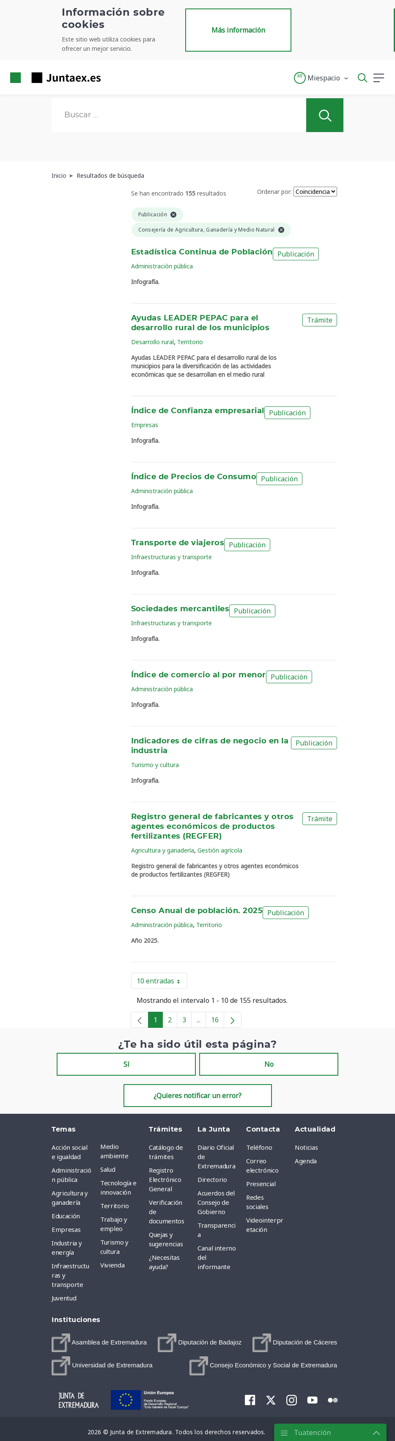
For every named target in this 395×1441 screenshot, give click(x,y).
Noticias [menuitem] (306, 1147)
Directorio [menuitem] (212, 1179)
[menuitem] (99, 1342)
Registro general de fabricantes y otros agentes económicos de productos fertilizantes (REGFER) (212, 826)
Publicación (295, 254)
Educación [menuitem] (66, 1216)
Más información (238, 30)
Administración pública (162, 266)
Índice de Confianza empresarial (197, 411)
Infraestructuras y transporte (171, 557)
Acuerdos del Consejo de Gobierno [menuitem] (216, 1202)
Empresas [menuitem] (66, 1229)
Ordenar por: (274, 192)
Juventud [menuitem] (64, 1298)
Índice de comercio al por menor (198, 675)
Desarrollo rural (152, 342)
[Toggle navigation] (112, 77)
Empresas (144, 425)
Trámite (319, 320)
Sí (126, 1064)
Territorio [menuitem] (114, 1205)
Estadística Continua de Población (202, 252)
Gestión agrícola (220, 850)
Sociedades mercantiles (180, 609)
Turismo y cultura (155, 765)
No (269, 1064)
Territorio (190, 342)
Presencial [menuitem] (261, 1183)
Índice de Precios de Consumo (194, 477)
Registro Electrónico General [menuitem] (165, 1179)
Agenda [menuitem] (306, 1161)
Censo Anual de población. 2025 (197, 911)
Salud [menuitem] (107, 1169)
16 (217, 1021)
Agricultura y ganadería (162, 850)
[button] (321, 78)
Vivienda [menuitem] (112, 1265)
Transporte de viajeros (178, 543)
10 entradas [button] (162, 982)
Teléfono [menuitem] (259, 1147)
